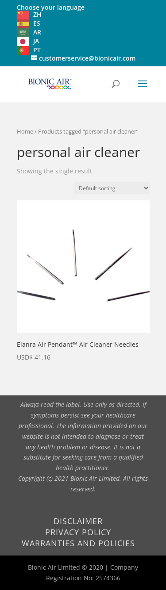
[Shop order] (111, 188)
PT (37, 50)
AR (37, 32)
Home (25, 131)
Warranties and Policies (78, 543)
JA (36, 41)
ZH (37, 14)
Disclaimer (78, 521)
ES (36, 23)
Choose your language (51, 7)
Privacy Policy (78, 532)
